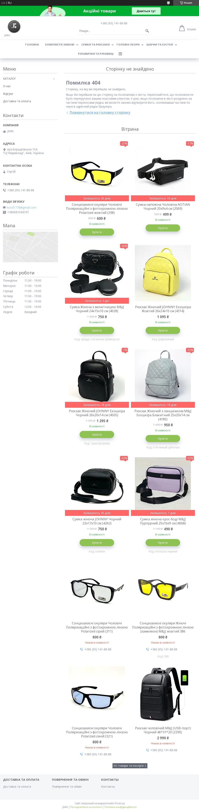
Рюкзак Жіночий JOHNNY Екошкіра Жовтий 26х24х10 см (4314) (163, 309)
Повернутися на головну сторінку (99, 112)
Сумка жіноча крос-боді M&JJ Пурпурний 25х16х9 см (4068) (163, 521)
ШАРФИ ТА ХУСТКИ (159, 44)
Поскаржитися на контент (86, 807)
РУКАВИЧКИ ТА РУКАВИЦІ (96, 53)
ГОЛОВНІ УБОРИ (128, 44)
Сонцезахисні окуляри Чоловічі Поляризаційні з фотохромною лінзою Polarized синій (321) (97, 732)
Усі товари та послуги (128, 766)
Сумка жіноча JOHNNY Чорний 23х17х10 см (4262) (96, 521)
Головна (32, 44)
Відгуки (8, 94)
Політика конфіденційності (120, 807)
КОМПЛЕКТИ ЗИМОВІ (59, 44)
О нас (7, 86)
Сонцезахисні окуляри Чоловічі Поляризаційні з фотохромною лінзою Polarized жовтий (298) (97, 208)
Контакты (108, 786)
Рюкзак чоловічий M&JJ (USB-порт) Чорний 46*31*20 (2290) (163, 730)
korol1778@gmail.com (21, 207)
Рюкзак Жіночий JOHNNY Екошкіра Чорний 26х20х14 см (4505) (97, 413)
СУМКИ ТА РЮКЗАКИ (95, 44)
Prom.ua (120, 803)
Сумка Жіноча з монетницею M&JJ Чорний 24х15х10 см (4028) (97, 309)
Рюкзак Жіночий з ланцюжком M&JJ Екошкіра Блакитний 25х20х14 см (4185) (162, 415)
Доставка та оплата (17, 101)
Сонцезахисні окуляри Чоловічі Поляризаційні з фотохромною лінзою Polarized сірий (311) (97, 627)
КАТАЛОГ (9, 78)
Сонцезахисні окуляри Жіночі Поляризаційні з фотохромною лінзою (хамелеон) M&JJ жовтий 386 (163, 627)
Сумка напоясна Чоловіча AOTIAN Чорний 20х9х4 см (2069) (163, 206)
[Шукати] (147, 30)
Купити (97, 232)
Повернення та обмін (67, 786)
